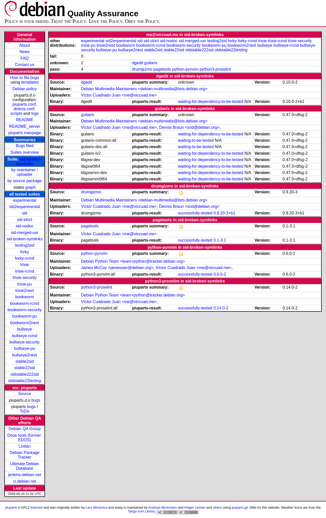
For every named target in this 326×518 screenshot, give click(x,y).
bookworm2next (24, 323)
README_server (24, 126)
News (25, 52)
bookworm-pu (24, 316)
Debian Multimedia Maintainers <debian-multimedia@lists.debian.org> (144, 89)
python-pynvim (185, 69)
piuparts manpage (24, 133)
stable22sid (24, 368)
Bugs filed (25, 146)
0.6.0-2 (219, 274)
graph (30, 187)
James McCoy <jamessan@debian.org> (117, 267)
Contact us (24, 64)
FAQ (25, 58)
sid (24, 213)
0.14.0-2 (220, 308)
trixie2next (24, 290)
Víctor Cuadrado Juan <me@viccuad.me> (119, 95)
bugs (35, 400)
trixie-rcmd (24, 271)
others (217, 507)
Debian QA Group (25, 429)
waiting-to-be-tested (196, 140)
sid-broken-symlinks (29, 161)
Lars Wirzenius (97, 507)
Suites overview (24, 152)
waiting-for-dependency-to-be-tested (210, 101)
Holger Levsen (195, 507)
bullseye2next (24, 355)
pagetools (162, 69)
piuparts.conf (24, 104)
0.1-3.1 (219, 240)
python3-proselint (215, 69)
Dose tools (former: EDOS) (24, 437)
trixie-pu (24, 284)
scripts (16, 113)
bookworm (24, 297)
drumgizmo (142, 69)
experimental (24, 200)
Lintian (25, 446)
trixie (24, 264)
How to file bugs (24, 77)
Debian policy (24, 89)
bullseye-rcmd (24, 336)
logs (35, 113)
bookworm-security (25, 310)
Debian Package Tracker (24, 454)
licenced (37, 507)
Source (24, 393)
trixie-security (25, 277)
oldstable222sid (24, 374)
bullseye (24, 329)
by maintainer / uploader (24, 172)
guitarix (150, 63)
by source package (25, 181)
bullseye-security (24, 342)
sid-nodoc (24, 226)
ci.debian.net (24, 481)
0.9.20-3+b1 (224, 213)
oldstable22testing (24, 381)
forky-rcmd (24, 258)
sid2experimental (24, 207)
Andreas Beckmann (162, 507)
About (24, 45)
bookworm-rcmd (24, 303)
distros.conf (24, 109)
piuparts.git (240, 507)
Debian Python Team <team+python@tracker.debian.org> (133, 261)
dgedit (137, 63)
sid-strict (24, 219)
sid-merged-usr (24, 232)
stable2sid (25, 361)
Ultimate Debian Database (24, 466)
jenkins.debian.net (24, 475)
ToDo (24, 411)
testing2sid (25, 245)
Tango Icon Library (141, 511)
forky (24, 252)
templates (30, 82)
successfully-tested (195, 213)
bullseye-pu (24, 348)
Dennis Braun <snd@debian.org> (189, 127)
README (24, 120)
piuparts (11, 507)
